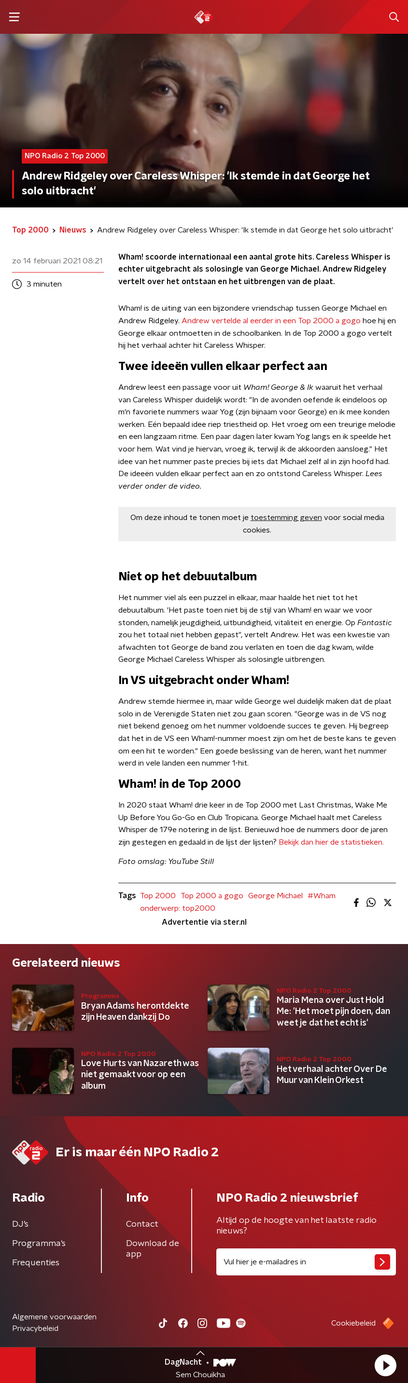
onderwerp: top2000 (177, 908)
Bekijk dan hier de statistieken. (331, 842)
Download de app (152, 1249)
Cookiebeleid (353, 1323)
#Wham (322, 896)
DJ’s (20, 1224)
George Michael (275, 896)
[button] (385, 1365)
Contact (142, 1224)
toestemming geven (286, 517)
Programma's (39, 1243)
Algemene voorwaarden (54, 1317)
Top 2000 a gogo (212, 896)
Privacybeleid (35, 1328)
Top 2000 (158, 896)
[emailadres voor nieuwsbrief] (306, 1261)
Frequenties (35, 1263)
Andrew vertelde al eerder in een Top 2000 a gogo (271, 321)
